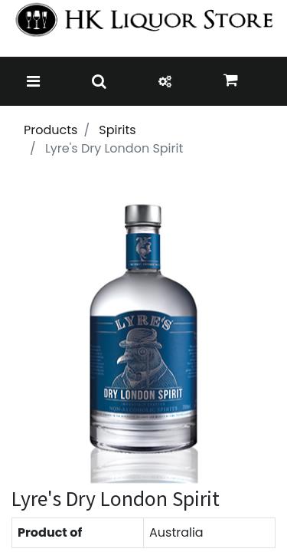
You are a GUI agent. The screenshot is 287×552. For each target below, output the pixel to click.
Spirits (117, 130)
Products (50, 130)
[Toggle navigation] (33, 81)
